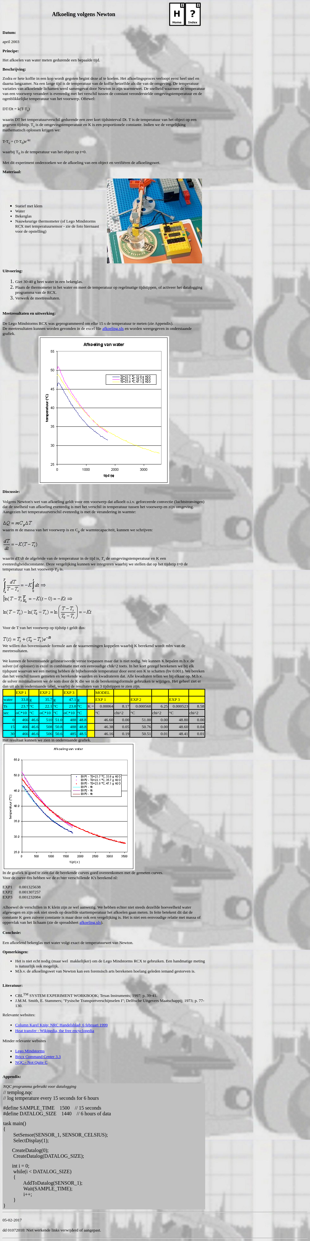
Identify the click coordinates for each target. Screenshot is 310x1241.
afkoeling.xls (113, 328)
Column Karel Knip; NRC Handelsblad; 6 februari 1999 (61, 1025)
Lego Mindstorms (30, 1051)
